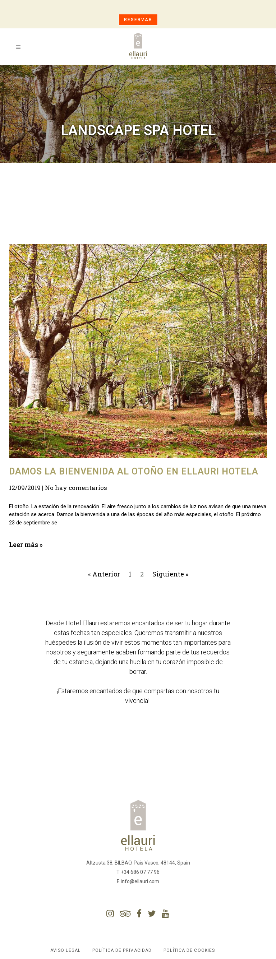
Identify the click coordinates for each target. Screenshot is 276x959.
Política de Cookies (189, 950)
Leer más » (25, 544)
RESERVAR (138, 19)
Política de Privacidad (122, 950)
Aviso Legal (65, 950)
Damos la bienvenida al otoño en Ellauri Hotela (133, 471)
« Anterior (104, 574)
